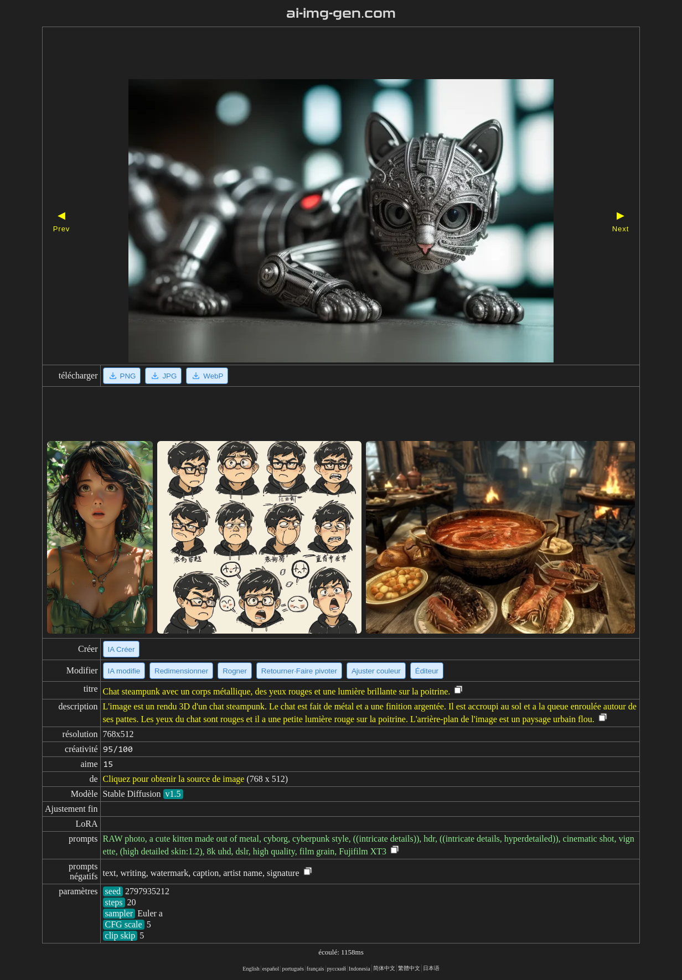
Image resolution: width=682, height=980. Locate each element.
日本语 (431, 968)
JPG (163, 376)
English (251, 969)
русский (336, 969)
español (271, 969)
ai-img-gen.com (341, 13)
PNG (122, 376)
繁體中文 (409, 968)
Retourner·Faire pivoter (299, 671)
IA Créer (121, 649)
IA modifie (124, 671)
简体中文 (384, 968)
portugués (292, 969)
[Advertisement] (321, 54)
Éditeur (426, 671)
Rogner (235, 671)
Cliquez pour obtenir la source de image (174, 779)
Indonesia (359, 969)
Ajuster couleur (376, 671)
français (315, 969)
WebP (207, 376)
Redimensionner (181, 671)
